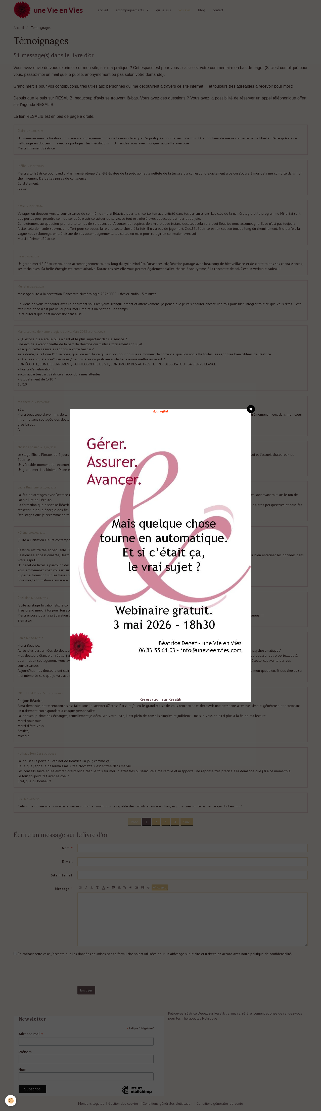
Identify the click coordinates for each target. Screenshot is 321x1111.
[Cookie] (10, 1100)
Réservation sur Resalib (160, 699)
